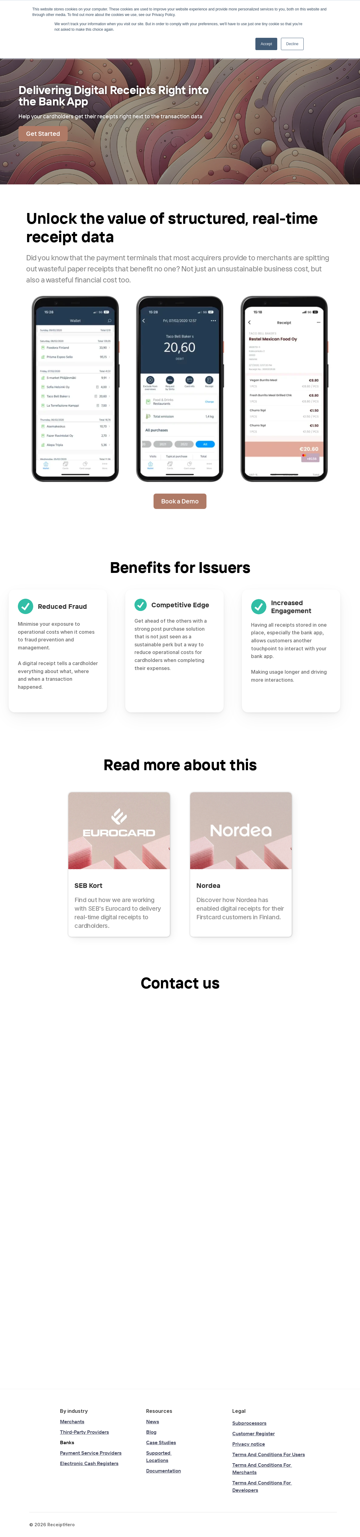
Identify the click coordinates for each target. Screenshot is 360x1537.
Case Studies (161, 1442)
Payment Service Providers (91, 1453)
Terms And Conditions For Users (268, 1454)
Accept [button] (266, 44)
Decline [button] (292, 44)
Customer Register (253, 1433)
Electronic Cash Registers (89, 1463)
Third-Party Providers (84, 1432)
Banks (67, 1442)
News (152, 1421)
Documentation (163, 1471)
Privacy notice (248, 1444)
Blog (151, 1432)
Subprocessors (249, 1423)
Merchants (72, 1421)
